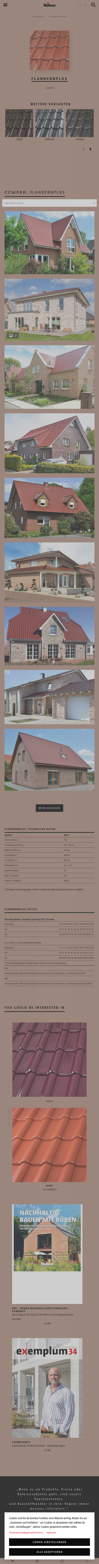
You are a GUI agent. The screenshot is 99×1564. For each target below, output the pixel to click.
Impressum (51, 1532)
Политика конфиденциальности (26, 1532)
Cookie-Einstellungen (49, 1542)
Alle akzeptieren (50, 1551)
